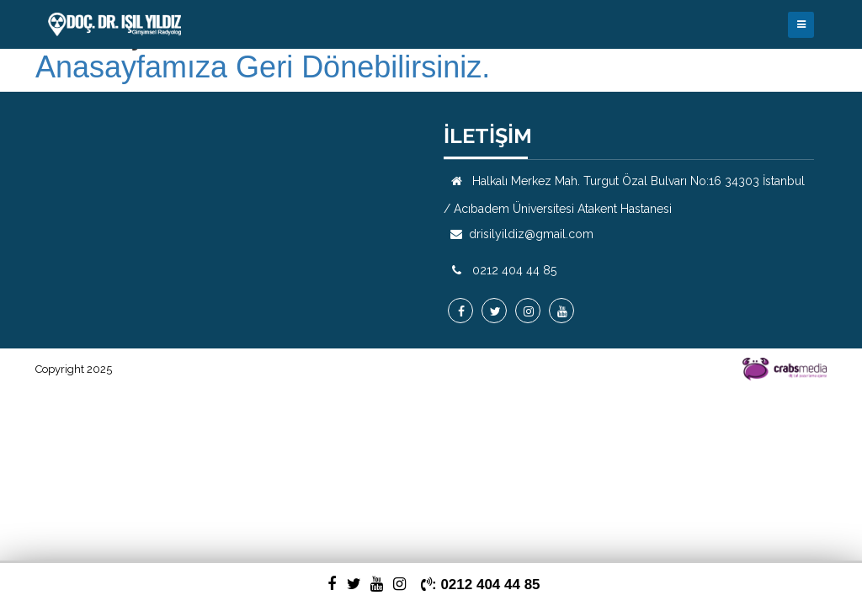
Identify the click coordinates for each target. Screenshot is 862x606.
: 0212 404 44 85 (480, 585)
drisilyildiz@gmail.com (531, 234)
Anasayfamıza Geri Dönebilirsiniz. (262, 67)
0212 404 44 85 (514, 270)
